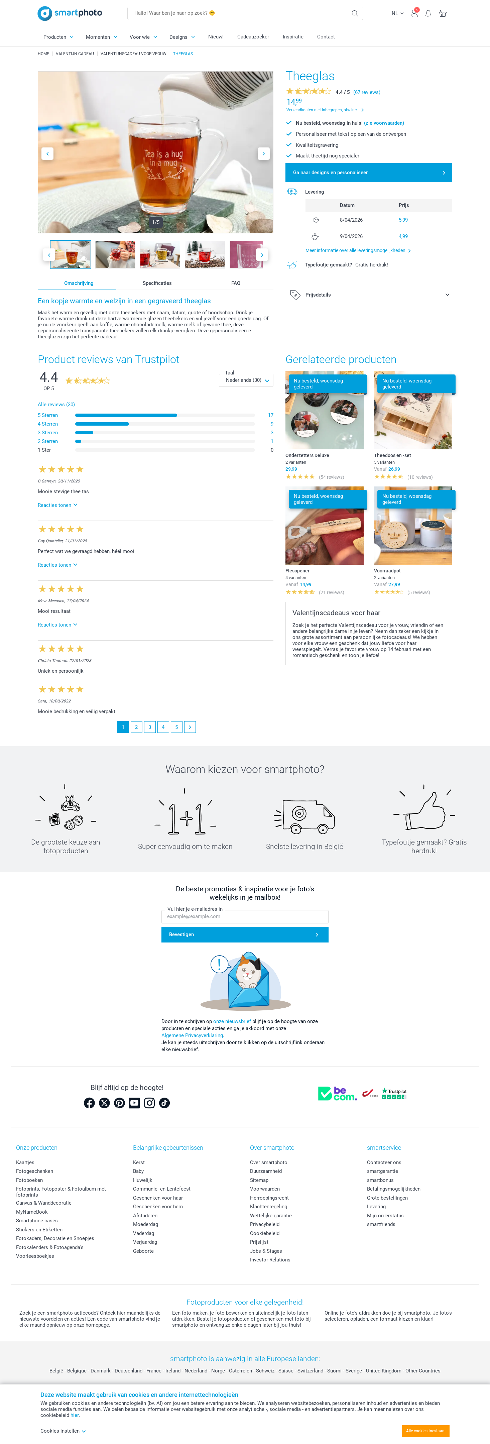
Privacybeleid (264, 1224)
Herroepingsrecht (269, 1198)
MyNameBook (32, 1212)
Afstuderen (145, 1216)
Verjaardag (145, 1242)
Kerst (139, 1162)
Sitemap (259, 1180)
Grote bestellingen (387, 1198)
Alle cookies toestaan (425, 1431)
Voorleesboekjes (35, 1256)
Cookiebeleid (264, 1233)
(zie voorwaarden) (384, 123)
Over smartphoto (268, 1162)
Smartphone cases (37, 1221)
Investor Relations (270, 1260)
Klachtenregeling (268, 1207)
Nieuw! (216, 37)
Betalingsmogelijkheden (393, 1189)
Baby (138, 1171)
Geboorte (143, 1251)
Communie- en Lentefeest (162, 1189)
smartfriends (381, 1224)
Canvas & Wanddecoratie (44, 1203)
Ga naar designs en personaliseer (330, 173)
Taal (229, 373)
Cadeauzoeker (253, 37)
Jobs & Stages (266, 1251)
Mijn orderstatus (385, 1216)
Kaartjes (25, 1162)
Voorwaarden (265, 1189)
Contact (326, 37)
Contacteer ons (384, 1162)
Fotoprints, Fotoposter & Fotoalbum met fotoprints (61, 1192)
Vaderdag (143, 1233)
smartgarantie (382, 1171)
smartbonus (380, 1180)
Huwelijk (142, 1180)
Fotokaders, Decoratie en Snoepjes (55, 1238)
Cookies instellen (63, 1431)
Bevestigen (181, 935)
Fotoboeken (29, 1180)
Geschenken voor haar (158, 1198)
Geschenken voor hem (158, 1207)
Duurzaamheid (266, 1171)
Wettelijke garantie (271, 1216)
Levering (376, 1207)
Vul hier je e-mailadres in (195, 909)
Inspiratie (293, 37)
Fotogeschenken (34, 1171)
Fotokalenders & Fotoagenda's (50, 1247)
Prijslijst (259, 1242)
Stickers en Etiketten (39, 1230)
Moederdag (145, 1224)
